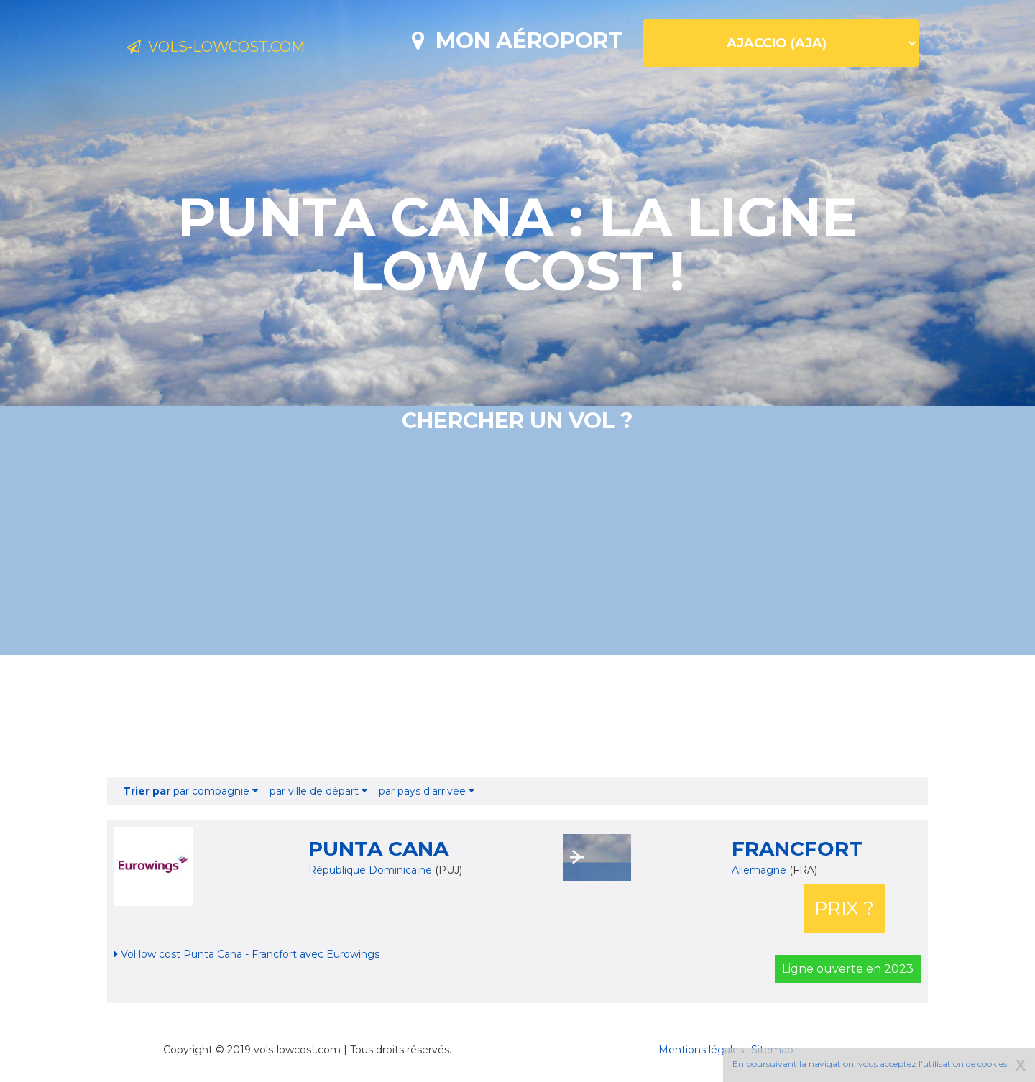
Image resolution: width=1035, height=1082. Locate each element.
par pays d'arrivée (426, 791)
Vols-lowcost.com (241, 49)
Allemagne (760, 870)
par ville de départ (318, 791)
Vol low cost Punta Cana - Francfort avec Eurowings (247, 954)
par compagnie (190, 791)
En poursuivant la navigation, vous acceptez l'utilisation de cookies (869, 1063)
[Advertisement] (517, 715)
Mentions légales (701, 1049)
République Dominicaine (370, 870)
